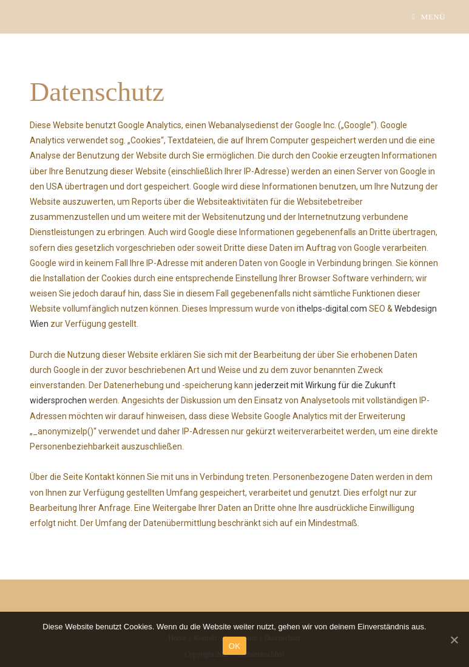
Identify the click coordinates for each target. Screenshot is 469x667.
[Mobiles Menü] (428, 16)
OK (234, 646)
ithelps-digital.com (332, 308)
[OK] (454, 640)
